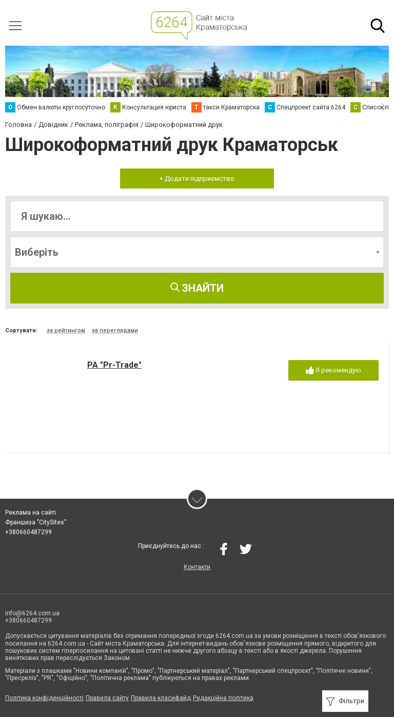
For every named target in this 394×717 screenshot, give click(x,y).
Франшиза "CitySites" (35, 522)
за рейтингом (66, 330)
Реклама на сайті (30, 512)
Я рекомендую (333, 370)
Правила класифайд (161, 698)
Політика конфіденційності (44, 698)
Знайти (197, 288)
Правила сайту (107, 698)
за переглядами (115, 330)
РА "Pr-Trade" (114, 365)
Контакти (197, 567)
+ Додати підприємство (197, 178)
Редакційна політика (223, 698)
